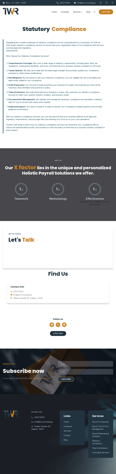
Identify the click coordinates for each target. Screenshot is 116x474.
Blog (88, 12)
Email (85, 372)
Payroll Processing (100, 422)
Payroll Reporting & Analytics (100, 434)
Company (65, 12)
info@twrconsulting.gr (85, 3)
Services (77, 12)
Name (85, 364)
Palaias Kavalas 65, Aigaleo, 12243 (41, 427)
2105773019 (63, 3)
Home (54, 12)
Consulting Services (100, 452)
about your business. (42, 378)
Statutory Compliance (97, 442)
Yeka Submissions (100, 448)
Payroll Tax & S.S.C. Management (100, 427)
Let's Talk (106, 12)
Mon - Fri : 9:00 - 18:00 (14, 3)
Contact (67, 435)
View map (58, 333)
